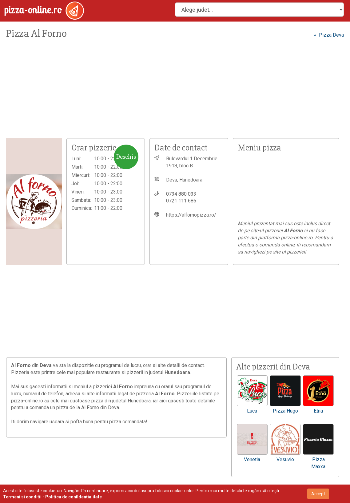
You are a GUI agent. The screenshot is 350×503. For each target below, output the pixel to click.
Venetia (252, 459)
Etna (318, 411)
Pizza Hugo (285, 411)
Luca (252, 411)
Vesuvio (285, 459)
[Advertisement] (175, 92)
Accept (318, 493)
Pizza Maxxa (318, 463)
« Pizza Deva (329, 35)
